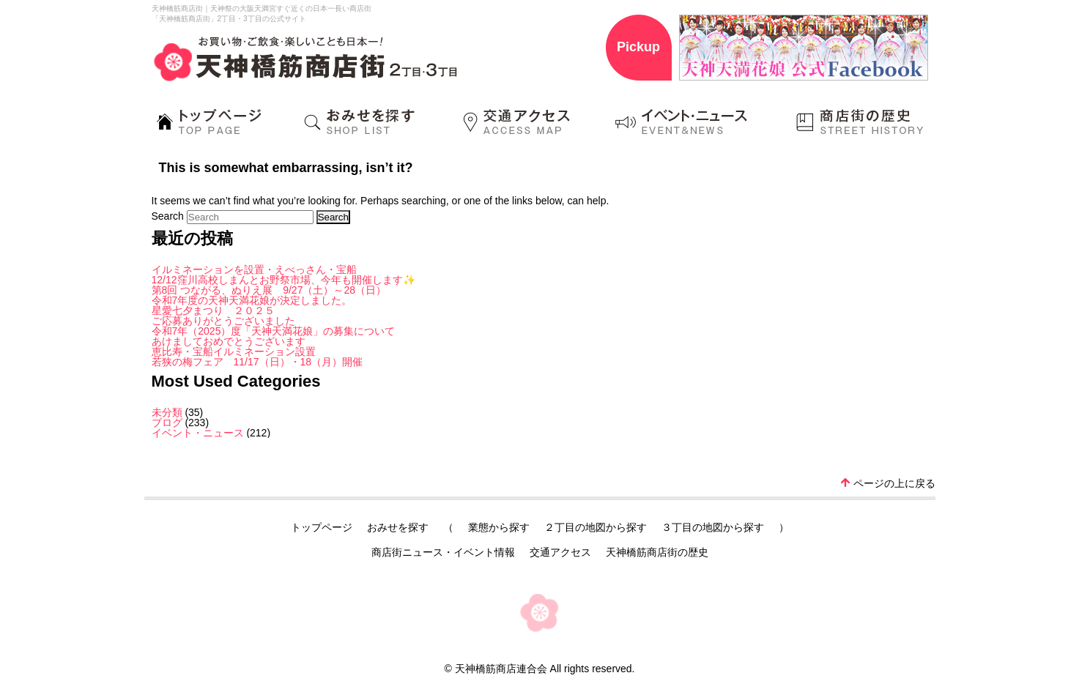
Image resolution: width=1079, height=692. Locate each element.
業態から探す (499, 527)
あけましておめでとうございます (228, 341)
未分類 (167, 412)
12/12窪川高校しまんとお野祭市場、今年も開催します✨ (283, 280)
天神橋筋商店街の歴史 (657, 552)
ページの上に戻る (888, 483)
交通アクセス (560, 552)
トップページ (321, 527)
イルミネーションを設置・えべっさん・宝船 (254, 269)
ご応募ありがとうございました (223, 321)
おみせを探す (398, 527)
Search (168, 217)
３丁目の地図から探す (712, 527)
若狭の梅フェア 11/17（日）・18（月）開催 (257, 362)
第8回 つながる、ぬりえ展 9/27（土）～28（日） (269, 290)
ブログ (167, 422)
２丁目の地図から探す (595, 527)
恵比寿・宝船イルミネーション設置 (234, 351)
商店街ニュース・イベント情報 (443, 552)
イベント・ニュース (198, 433)
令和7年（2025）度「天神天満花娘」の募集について (274, 331)
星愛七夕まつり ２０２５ (213, 310)
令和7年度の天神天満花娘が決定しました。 (252, 300)
